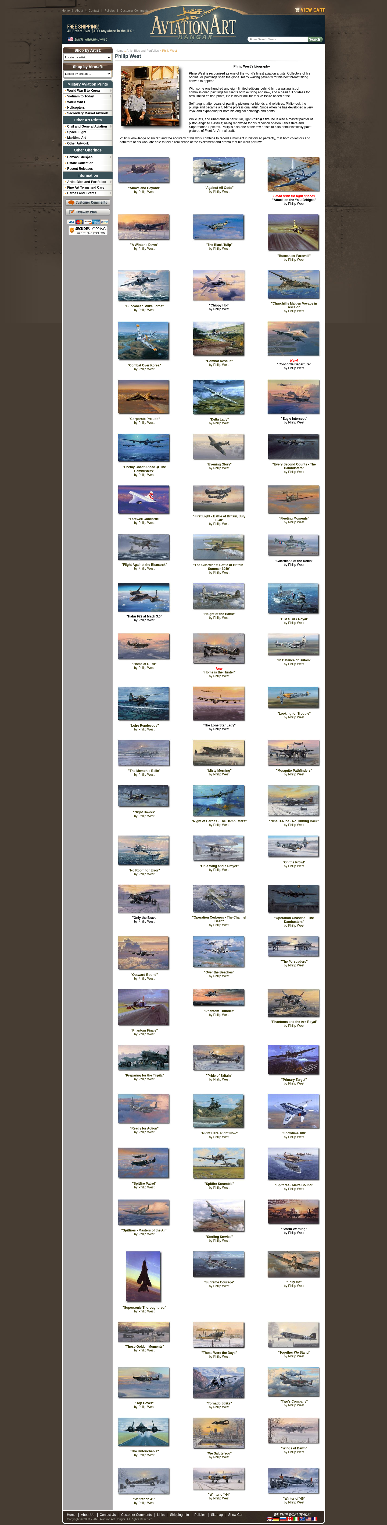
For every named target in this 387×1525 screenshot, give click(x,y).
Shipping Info (179, 1515)
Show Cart (235, 1515)
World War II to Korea (83, 91)
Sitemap (217, 1515)
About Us (87, 1515)
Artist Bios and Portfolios (143, 50)
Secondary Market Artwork (87, 113)
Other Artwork (78, 143)
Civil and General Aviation (87, 126)
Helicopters (76, 108)
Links (160, 1515)
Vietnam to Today (80, 96)
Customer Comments (134, 10)
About (79, 10)
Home (66, 10)
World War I (76, 102)
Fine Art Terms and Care (85, 187)
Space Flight (76, 132)
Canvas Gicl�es (79, 157)
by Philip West (294, 200)
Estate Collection (80, 163)
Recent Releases (80, 169)
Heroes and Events (81, 193)
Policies (110, 10)
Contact (94, 10)
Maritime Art (76, 138)
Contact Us (108, 1515)
